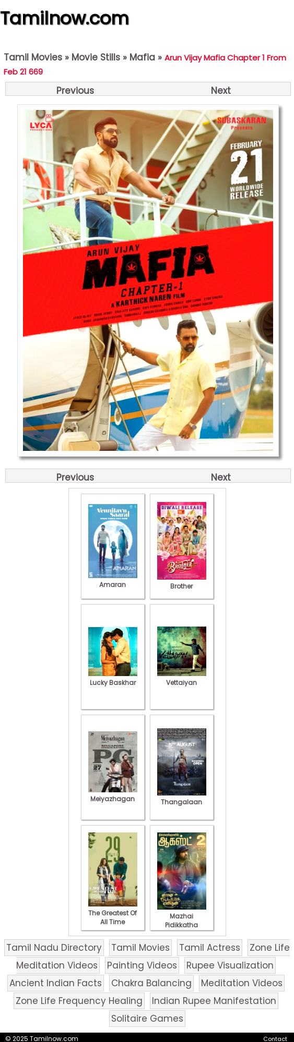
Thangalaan (181, 797)
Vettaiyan (181, 678)
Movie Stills (96, 57)
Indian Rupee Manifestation (214, 1001)
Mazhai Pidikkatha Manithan (181, 920)
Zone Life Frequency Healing (79, 1001)
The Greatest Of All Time (112, 913)
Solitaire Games (147, 1018)
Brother (181, 582)
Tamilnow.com (64, 18)
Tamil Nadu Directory (54, 947)
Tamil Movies (33, 57)
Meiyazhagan (112, 794)
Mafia (142, 57)
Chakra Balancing (151, 983)
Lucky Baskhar (112, 678)
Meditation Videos (242, 983)
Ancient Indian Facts (55, 983)
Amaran (112, 580)
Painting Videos (142, 965)
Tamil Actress (209, 947)
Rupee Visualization (230, 965)
